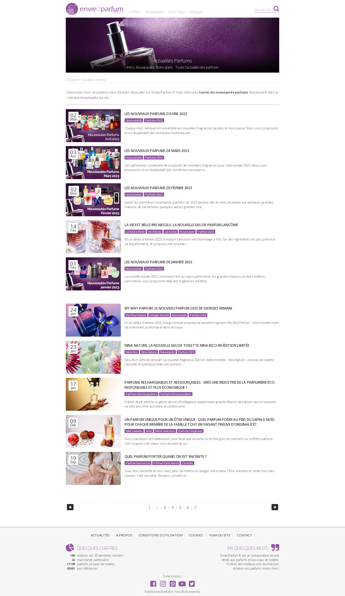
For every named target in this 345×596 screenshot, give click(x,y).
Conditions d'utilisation (160, 534)
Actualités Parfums (93, 80)
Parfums (149, 9)
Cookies (196, 534)
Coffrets (166, 9)
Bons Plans (208, 9)
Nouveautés (186, 9)
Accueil (71, 80)
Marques (228, 9)
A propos (124, 534)
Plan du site (219, 534)
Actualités (100, 534)
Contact (244, 534)
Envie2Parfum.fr (94, 9)
